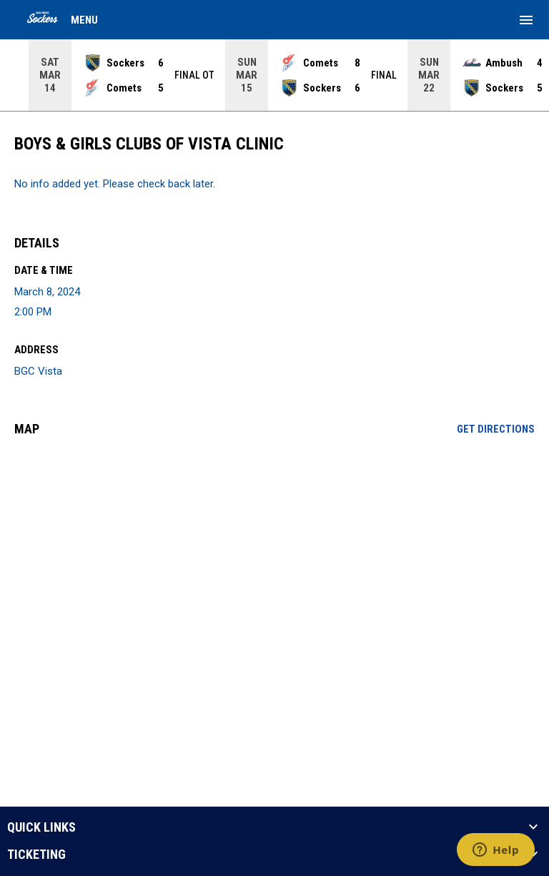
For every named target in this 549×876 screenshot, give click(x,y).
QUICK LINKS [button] (41, 827)
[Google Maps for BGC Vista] (274, 557)
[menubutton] (526, 20)
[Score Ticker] (274, 75)
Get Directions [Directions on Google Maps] (496, 429)
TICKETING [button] (36, 854)
